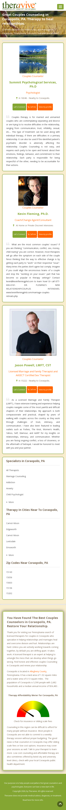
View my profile (45, 107)
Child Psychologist (14, 494)
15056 (9, 577)
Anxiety (9, 488)
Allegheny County (38, 671)
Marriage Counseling (16, 476)
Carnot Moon (12, 535)
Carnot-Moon (12, 523)
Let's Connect (19, 107)
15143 (9, 572)
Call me (32, 107)
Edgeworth (11, 529)
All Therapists (12, 470)
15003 (9, 582)
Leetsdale (11, 541)
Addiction (10, 482)
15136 (9, 588)
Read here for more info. (33, 800)
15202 (9, 593)
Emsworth (11, 547)
